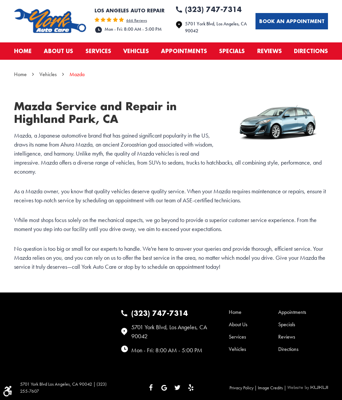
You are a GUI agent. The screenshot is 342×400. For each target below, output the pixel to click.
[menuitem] (23, 51)
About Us (58, 50)
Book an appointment (292, 21)
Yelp (191, 387)
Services (98, 50)
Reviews (269, 50)
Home (23, 50)
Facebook (151, 387)
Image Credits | (272, 388)
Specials (232, 50)
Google (164, 387)
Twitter (177, 387)
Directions (311, 50)
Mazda (76, 74)
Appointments (184, 50)
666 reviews (136, 20)
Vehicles (136, 50)
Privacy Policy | (243, 388)
